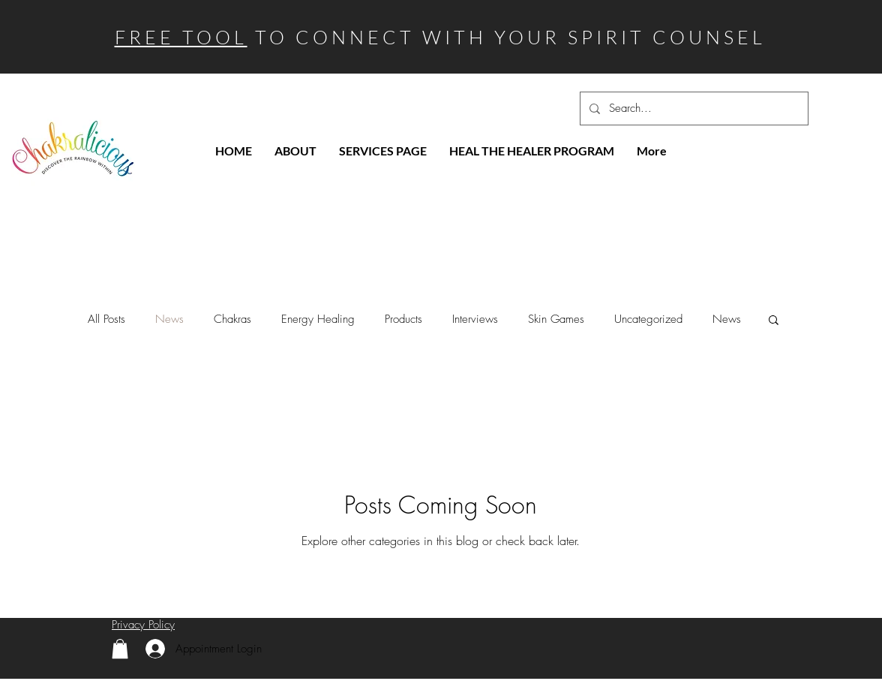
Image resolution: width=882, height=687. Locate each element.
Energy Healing (318, 319)
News (169, 319)
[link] (120, 648)
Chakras (232, 319)
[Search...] (692, 108)
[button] (773, 321)
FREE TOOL (181, 37)
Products (403, 319)
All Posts (106, 319)
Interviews (475, 319)
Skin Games (556, 319)
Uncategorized (648, 319)
